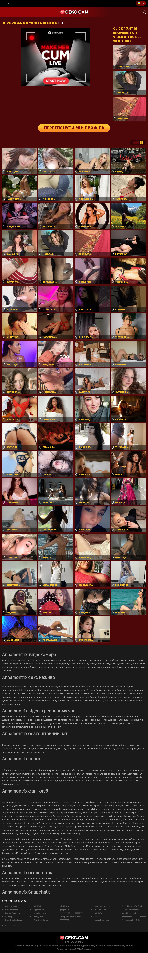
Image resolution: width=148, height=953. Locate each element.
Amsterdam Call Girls (131, 920)
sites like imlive (40, 913)
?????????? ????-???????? (71, 913)
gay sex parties (11, 906)
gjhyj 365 (37, 906)
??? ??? (98, 916)
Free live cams (11, 909)
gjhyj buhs (64, 909)
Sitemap (8, 916)
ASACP (74, 942)
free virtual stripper (13, 920)
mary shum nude (102, 920)
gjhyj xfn (98, 913)
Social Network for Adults (132, 906)
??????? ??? (10, 926)
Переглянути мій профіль (74, 128)
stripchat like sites (102, 906)
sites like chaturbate (130, 913)
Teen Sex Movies (41, 920)
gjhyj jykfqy (64, 906)
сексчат (6, 3)
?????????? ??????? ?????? (134, 916)
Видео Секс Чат (12, 913)
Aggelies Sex (39, 909)
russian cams (100, 909)
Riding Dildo (39, 916)
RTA (67, 942)
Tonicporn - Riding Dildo (70, 916)
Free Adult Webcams (131, 909)
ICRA (80, 942)
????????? (64, 920)
